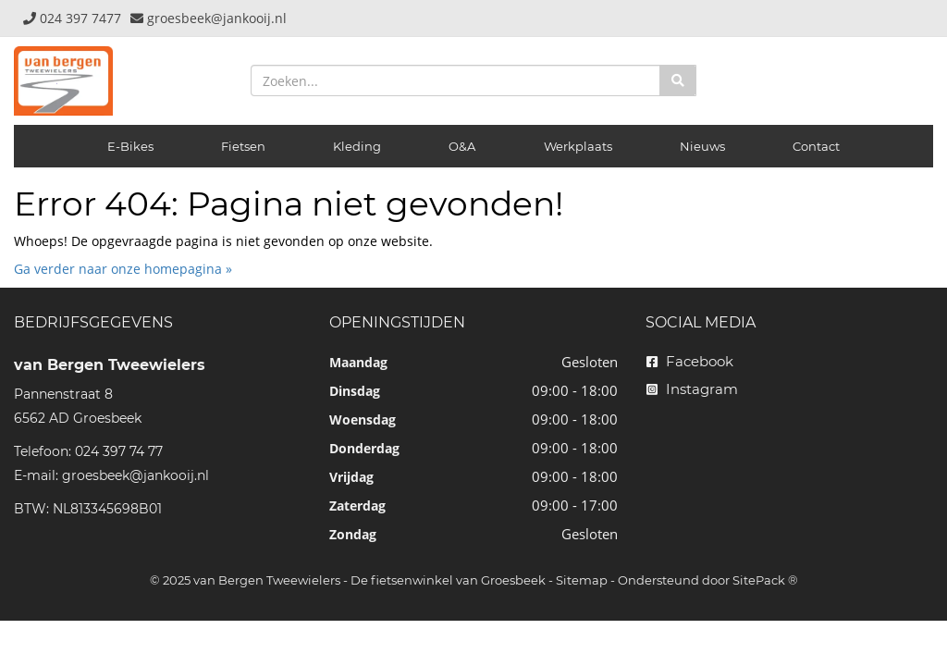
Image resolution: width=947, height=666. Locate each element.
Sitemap (582, 580)
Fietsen (243, 146)
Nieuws (702, 146)
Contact (816, 146)
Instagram (692, 389)
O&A (462, 146)
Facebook (689, 361)
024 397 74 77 (119, 451)
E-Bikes (130, 146)
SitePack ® (765, 580)
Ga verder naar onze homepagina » (123, 269)
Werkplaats (578, 146)
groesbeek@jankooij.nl (135, 475)
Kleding (357, 146)
